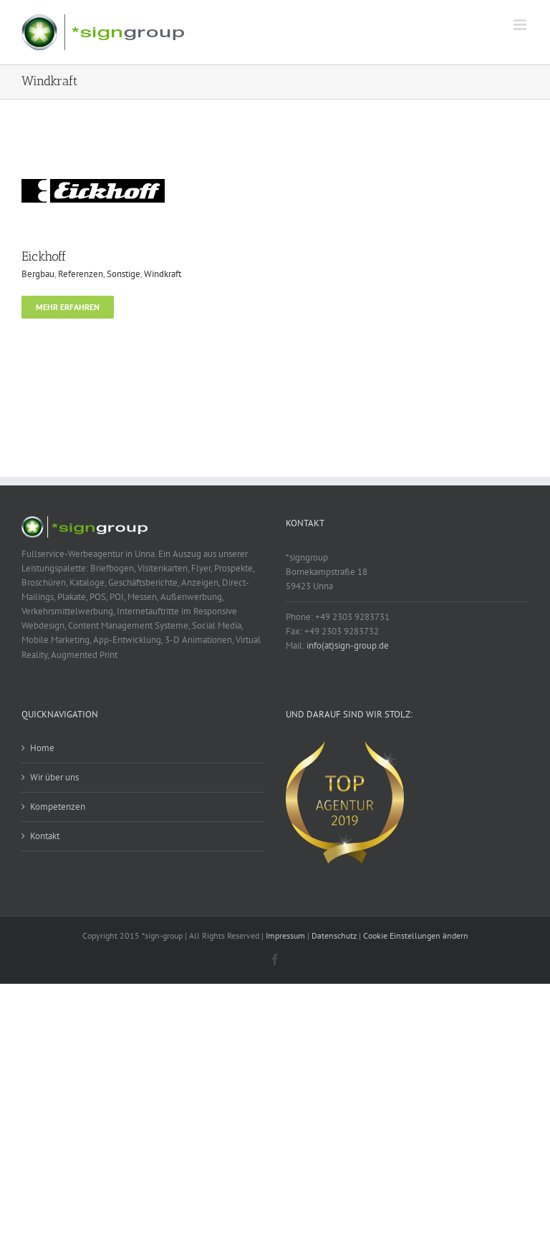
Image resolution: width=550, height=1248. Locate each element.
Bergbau (37, 274)
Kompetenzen (57, 806)
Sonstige (123, 274)
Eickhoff (43, 256)
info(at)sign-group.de (348, 645)
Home (42, 748)
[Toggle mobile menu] (521, 24)
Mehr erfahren (68, 306)
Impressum (285, 935)
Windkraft (162, 274)
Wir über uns (54, 777)
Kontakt (44, 836)
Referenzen (80, 274)
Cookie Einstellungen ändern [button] (415, 935)
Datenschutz (334, 935)
